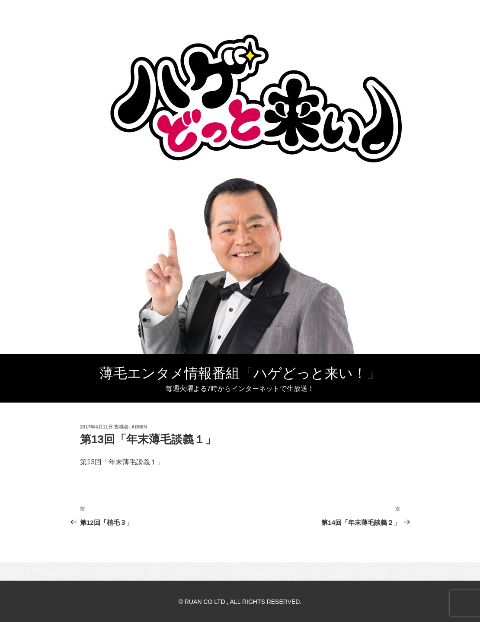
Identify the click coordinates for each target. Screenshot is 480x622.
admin (139, 426)
